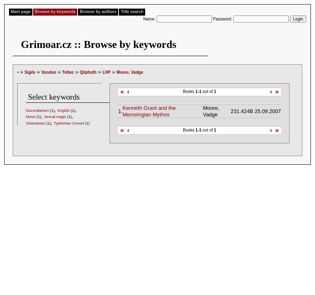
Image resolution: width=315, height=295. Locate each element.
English (63, 111)
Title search (132, 11)
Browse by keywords (55, 11)
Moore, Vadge (129, 72)
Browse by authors (98, 11)
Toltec (68, 72)
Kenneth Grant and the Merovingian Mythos (149, 111)
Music (31, 117)
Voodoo (48, 72)
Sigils (30, 72)
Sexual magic (55, 117)
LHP (107, 72)
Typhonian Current (69, 123)
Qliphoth (88, 72)
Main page (21, 11)
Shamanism (36, 123)
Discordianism (37, 111)
